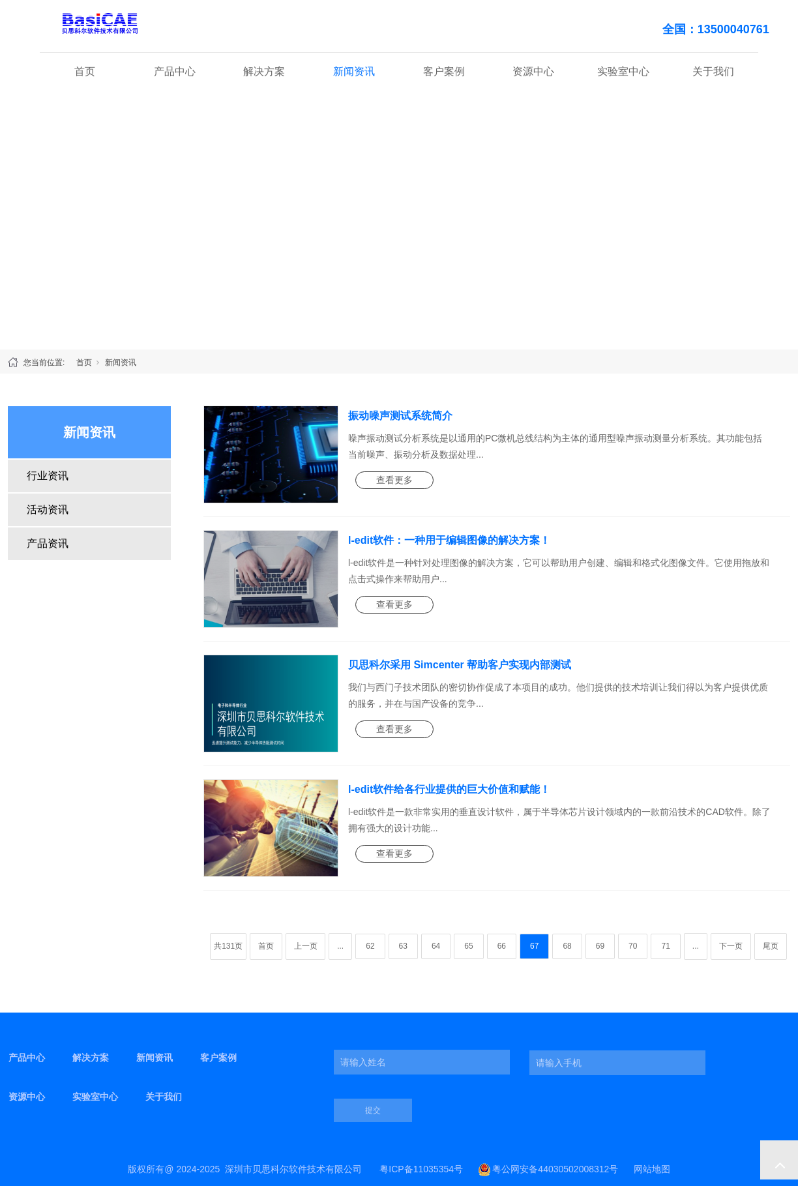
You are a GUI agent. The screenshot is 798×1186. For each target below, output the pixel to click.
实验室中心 (623, 71)
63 (403, 946)
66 (501, 946)
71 (665, 946)
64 (436, 946)
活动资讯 (47, 509)
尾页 (770, 946)
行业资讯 (47, 475)
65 (468, 946)
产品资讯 (47, 543)
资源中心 (533, 71)
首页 (84, 71)
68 (567, 946)
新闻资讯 (354, 71)
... (340, 946)
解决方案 (264, 71)
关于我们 (713, 71)
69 (600, 946)
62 (370, 946)
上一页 (306, 946)
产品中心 (175, 71)
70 (632, 946)
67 (534, 946)
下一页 (731, 946)
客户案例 (444, 71)
